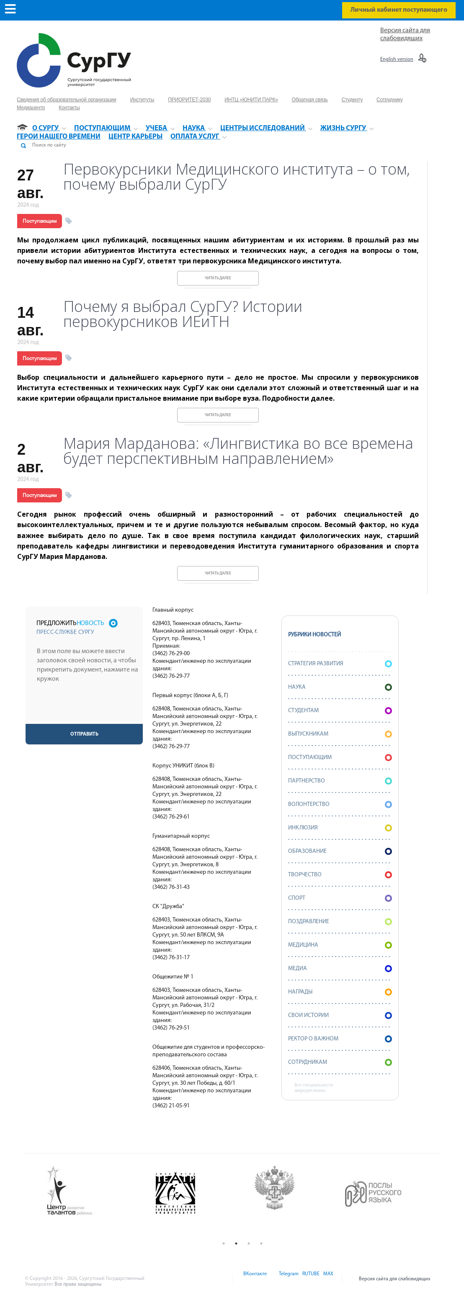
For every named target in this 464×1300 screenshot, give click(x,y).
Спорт (340, 898)
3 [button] (249, 1243)
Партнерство (340, 781)
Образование (340, 851)
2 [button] (236, 1243)
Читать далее (218, 278)
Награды (340, 992)
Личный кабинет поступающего (399, 10)
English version (396, 59)
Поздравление (340, 921)
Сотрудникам (340, 1062)
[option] (93, 1191)
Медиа (340, 968)
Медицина (340, 945)
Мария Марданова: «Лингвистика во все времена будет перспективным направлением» (238, 451)
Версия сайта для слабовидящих (394, 1279)
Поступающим (40, 221)
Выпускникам (340, 734)
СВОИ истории (340, 1015)
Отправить (84, 734)
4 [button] (261, 1243)
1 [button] (223, 1243)
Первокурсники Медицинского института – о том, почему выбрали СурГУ (236, 177)
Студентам (340, 710)
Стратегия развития (340, 663)
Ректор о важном (340, 1039)
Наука (340, 687)
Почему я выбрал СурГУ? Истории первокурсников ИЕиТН (182, 314)
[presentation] (85, 707)
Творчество (340, 874)
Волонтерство (340, 804)
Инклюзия (340, 827)
